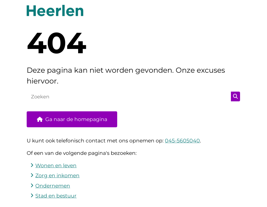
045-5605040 (182, 141)
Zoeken (235, 96)
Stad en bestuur (56, 196)
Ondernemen (52, 186)
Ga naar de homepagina (76, 119)
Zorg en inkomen (57, 175)
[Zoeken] (129, 96)
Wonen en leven (56, 165)
